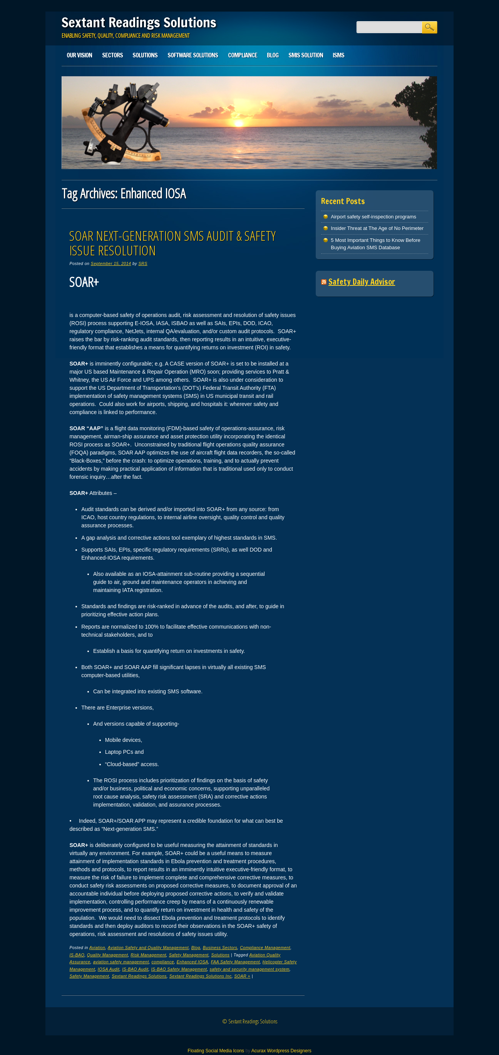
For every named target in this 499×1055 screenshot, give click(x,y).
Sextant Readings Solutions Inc (200, 976)
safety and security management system (249, 969)
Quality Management (107, 955)
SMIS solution (305, 55)
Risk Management (148, 955)
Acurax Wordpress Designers (281, 1050)
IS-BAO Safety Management (179, 969)
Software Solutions (192, 55)
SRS (143, 263)
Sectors (112, 55)
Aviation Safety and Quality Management (148, 947)
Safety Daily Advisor (361, 281)
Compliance (242, 55)
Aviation (97, 947)
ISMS (338, 55)
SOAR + (242, 976)
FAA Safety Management (235, 961)
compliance (163, 961)
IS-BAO (76, 955)
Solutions (144, 55)
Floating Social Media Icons (216, 1050)
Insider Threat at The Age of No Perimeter (377, 228)
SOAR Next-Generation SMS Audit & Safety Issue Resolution (172, 243)
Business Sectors (220, 947)
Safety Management (189, 955)
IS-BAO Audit (135, 969)
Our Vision (79, 55)
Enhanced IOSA (192, 961)
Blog (272, 55)
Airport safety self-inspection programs (373, 217)
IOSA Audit (108, 969)
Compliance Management (265, 947)
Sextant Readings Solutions (139, 22)
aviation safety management (121, 961)
